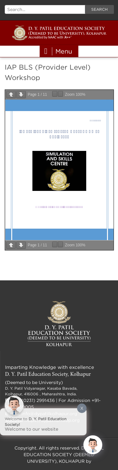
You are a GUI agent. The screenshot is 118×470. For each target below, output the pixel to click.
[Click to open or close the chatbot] (92, 444)
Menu (58, 51)
